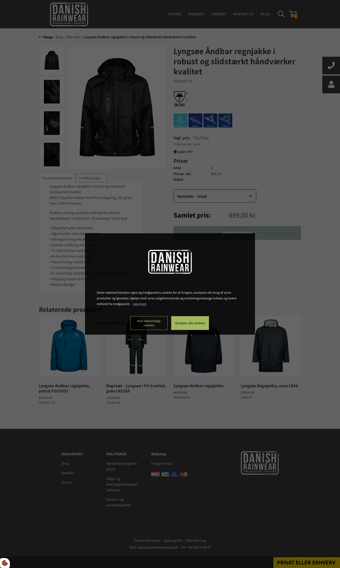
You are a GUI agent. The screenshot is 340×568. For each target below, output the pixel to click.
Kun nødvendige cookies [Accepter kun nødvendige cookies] (149, 323)
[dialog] (170, 284)
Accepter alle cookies (190, 323)
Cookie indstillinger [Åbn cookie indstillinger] (111, 323)
